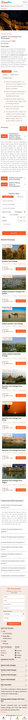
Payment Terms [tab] (14, 74)
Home (2, 6)
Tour (6, 6)
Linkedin (18, 657)
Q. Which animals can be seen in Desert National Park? (11, 506)
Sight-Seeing (22, 263)
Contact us (3, 653)
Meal (15, 263)
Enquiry (17, 718)
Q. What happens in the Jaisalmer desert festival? (12, 548)
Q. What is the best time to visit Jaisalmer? (12, 542)
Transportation (7, 263)
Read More (4, 696)
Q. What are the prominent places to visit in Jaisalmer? (13, 562)
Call (10, 718)
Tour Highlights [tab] (6, 71)
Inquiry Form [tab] (7, 197)
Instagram (18, 655)
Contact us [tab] (20, 197)
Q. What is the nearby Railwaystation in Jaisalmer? (11, 530)
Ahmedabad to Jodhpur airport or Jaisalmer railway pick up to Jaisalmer (11, 136)
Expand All (23, 128)
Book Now (14, 233)
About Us (3, 651)
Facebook (18, 651)
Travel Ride (19, 715)
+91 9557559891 (7, 634)
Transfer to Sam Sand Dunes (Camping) (12, 178)
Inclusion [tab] (15, 71)
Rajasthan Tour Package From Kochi (13, 450)
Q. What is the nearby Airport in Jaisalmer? (12, 537)
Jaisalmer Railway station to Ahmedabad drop (10, 184)
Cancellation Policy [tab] (7, 78)
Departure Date (6, 212)
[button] (2, 18)
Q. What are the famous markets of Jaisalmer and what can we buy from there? (13, 569)
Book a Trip (21, 269)
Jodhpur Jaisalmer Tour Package (12, 324)
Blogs (2, 655)
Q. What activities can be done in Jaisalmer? (13, 575)
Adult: (3, 217)
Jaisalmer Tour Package (9, 261)
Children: (4, 221)
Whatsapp (5, 643)
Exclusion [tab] (5, 74)
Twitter (17, 653)
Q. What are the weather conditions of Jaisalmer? (11, 555)
